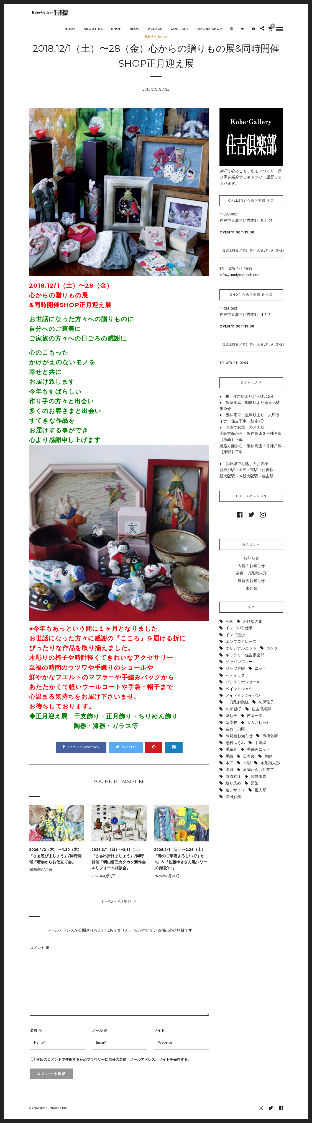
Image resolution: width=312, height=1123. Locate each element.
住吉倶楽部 (261, 709)
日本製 (249, 756)
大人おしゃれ (258, 723)
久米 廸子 (234, 709)
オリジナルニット (241, 648)
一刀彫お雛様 (237, 702)
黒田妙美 (233, 797)
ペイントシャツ (239, 689)
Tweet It (126, 747)
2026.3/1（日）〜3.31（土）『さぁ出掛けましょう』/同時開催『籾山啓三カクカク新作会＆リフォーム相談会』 (118, 859)
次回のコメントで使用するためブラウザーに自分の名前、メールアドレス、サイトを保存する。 (113, 1059)
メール (100, 1030)
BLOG (135, 29)
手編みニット (258, 750)
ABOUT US (93, 29)
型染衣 (231, 723)
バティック (235, 675)
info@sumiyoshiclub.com (239, 275)
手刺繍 (260, 743)
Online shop (209, 29)
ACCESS (155, 29)
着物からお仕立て (258, 770)
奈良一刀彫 (235, 729)
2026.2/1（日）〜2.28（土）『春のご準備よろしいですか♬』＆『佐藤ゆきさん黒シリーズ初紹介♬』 (181, 859)
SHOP (116, 29)
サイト (159, 1030)
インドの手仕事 (239, 628)
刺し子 (231, 716)
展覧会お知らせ (251, 581)
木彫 (247, 763)
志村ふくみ (235, 743)
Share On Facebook (81, 747)
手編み (231, 750)
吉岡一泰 (254, 716)
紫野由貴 (258, 777)
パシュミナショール (243, 682)
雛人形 (260, 790)
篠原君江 (233, 777)
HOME (70, 29)
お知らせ (251, 558)
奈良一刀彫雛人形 (251, 573)
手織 (229, 756)
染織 (229, 770)
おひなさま (252, 621)
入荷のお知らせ (251, 566)
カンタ (272, 648)
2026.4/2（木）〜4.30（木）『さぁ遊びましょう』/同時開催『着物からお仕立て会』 (55, 856)
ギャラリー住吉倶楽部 (245, 655)
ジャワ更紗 (235, 669)
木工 (229, 763)
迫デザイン (235, 790)
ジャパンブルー (239, 662)
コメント (39, 947)
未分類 (251, 589)
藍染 (255, 783)
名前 (36, 1030)
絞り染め (233, 783)
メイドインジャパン (243, 696)
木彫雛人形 (270, 763)
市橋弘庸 (270, 736)
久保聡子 (266, 702)
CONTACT (180, 29)
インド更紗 (235, 635)
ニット (260, 669)
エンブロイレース (241, 642)
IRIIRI (229, 621)
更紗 (268, 756)
